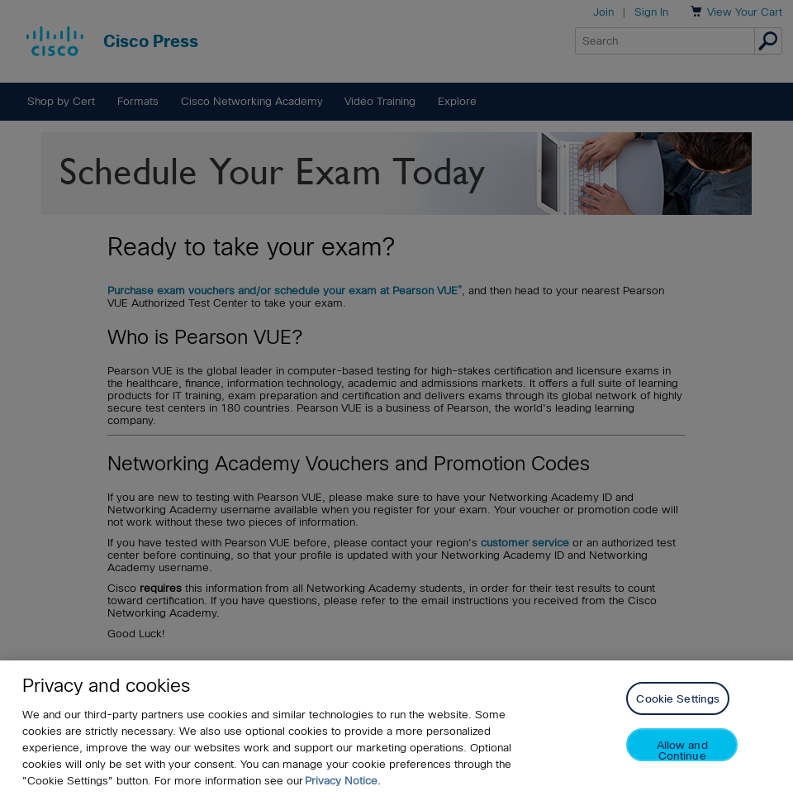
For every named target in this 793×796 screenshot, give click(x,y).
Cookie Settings (677, 699)
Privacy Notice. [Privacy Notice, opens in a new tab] (343, 781)
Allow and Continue (682, 750)
